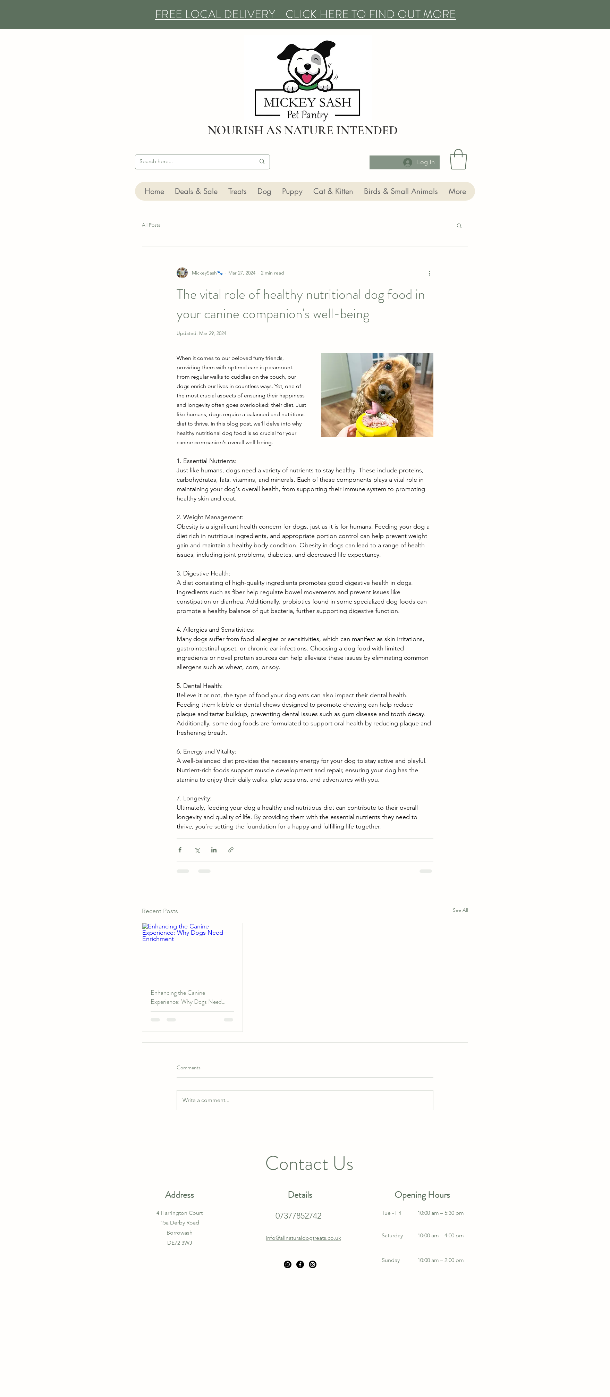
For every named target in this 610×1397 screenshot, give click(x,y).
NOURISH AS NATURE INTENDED (302, 130)
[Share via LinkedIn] (214, 850)
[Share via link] (231, 850)
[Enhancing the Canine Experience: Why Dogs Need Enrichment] (192, 951)
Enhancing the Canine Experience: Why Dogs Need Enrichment (186, 997)
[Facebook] (300, 1264)
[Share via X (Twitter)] (197, 850)
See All (460, 910)
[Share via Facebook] (180, 850)
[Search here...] (192, 161)
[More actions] (429, 273)
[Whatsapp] (287, 1264)
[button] (458, 159)
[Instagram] (312, 1264)
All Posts (151, 225)
